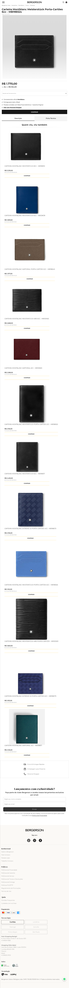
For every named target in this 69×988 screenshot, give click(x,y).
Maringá (13, 927)
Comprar (34, 112)
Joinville (36, 927)
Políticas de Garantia (8, 873)
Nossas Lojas (5, 858)
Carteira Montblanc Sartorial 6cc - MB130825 (23, 368)
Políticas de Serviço (7, 876)
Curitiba (13, 922)
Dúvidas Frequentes (8, 900)
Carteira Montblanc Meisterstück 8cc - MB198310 (24, 166)
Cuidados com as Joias (8, 903)
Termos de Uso (6, 891)
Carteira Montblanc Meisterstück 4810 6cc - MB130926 (26, 319)
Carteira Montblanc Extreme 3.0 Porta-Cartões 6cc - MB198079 (30, 696)
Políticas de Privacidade (9, 870)
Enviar (34, 809)
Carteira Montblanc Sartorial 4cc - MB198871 (23, 745)
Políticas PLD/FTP (7, 885)
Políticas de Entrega (8, 882)
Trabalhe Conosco (7, 861)
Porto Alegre (12, 932)
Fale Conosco (5, 855)
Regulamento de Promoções (11, 888)
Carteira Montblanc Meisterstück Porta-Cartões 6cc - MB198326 (31, 585)
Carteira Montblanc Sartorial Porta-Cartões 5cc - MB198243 (29, 269)
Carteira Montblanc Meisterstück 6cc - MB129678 (24, 215)
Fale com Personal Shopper (13, 107)
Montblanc (21, 99)
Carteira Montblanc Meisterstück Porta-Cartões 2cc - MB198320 (31, 424)
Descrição (18, 118)
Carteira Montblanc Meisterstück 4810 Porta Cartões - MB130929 (31, 641)
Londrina (36, 922)
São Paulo (36, 932)
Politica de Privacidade (39, 815)
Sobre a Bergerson (7, 852)
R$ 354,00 (12, 87)
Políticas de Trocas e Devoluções (12, 879)
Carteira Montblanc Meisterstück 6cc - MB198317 (24, 474)
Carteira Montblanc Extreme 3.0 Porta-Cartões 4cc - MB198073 (30, 528)
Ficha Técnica (51, 118)
